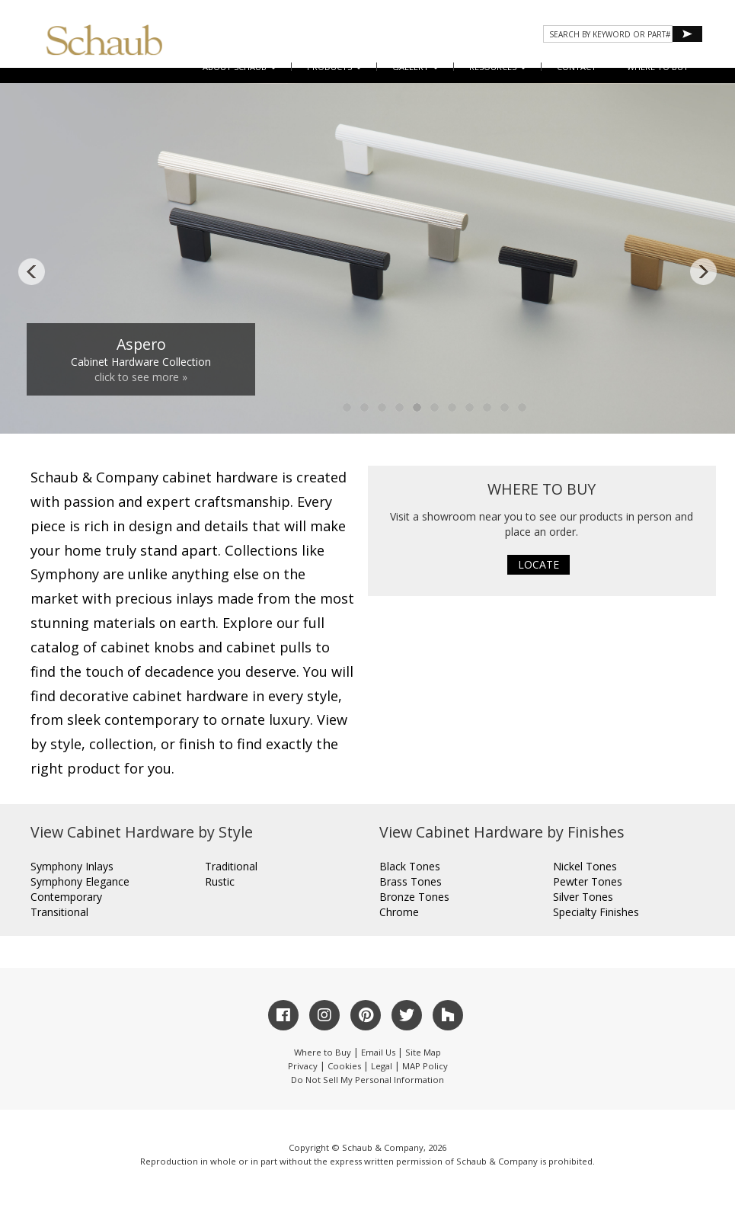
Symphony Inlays (71, 866)
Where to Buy (322, 1052)
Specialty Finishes (596, 912)
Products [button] (334, 66)
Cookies (344, 1066)
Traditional (231, 866)
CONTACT (576, 66)
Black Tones (409, 866)
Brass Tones (410, 881)
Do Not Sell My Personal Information (367, 1079)
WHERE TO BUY (658, 66)
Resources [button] (497, 66)
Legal (381, 1066)
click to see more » (140, 377)
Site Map (423, 1052)
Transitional (59, 912)
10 (505, 407)
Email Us (378, 1052)
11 (522, 407)
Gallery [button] (415, 66)
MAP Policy (425, 1066)
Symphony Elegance (79, 881)
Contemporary (66, 896)
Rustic (220, 881)
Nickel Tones (585, 866)
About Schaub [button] (239, 66)
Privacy (303, 1066)
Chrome (399, 912)
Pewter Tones (587, 881)
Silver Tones (583, 896)
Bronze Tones (414, 896)
